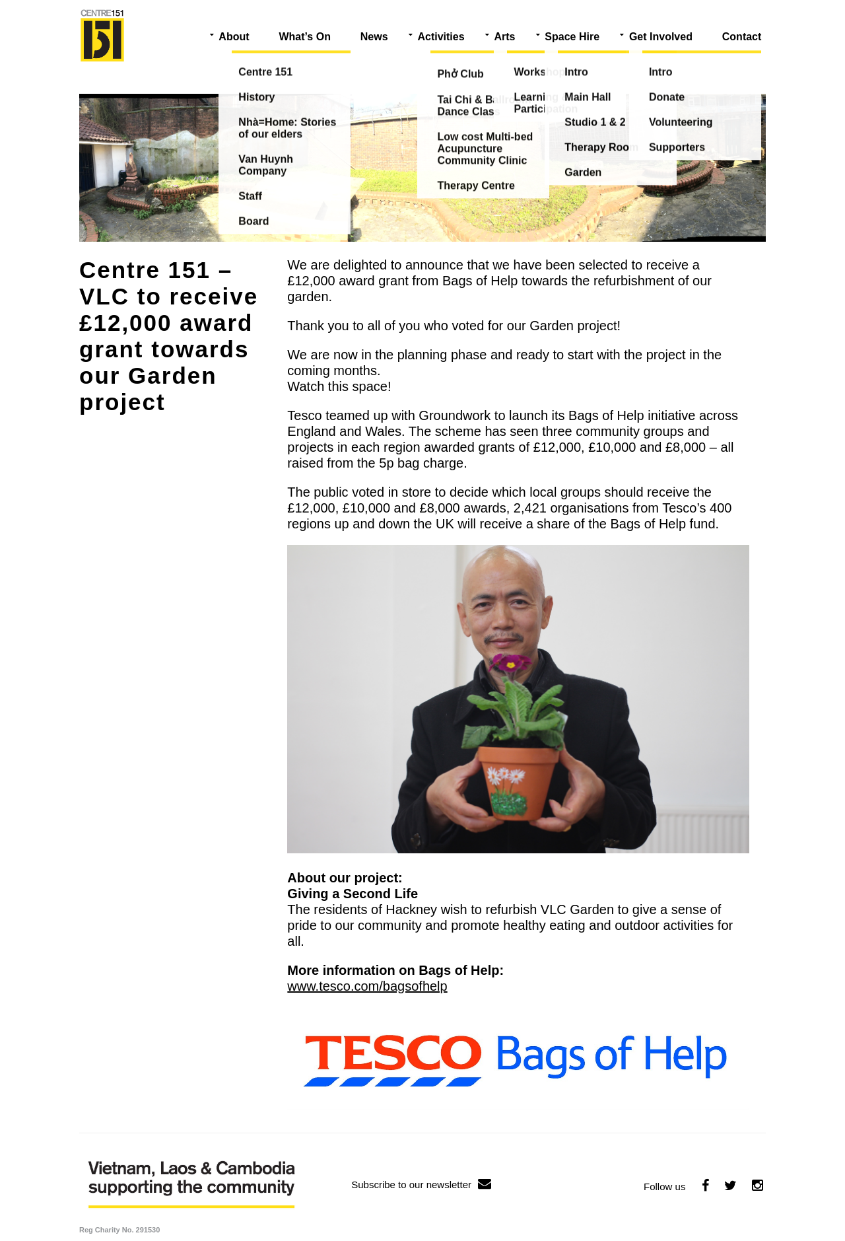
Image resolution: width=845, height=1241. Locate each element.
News (374, 36)
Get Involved (661, 36)
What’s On (305, 36)
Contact (742, 36)
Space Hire (572, 36)
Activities (440, 36)
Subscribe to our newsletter (421, 1184)
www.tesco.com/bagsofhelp (367, 986)
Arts (504, 36)
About (234, 36)
